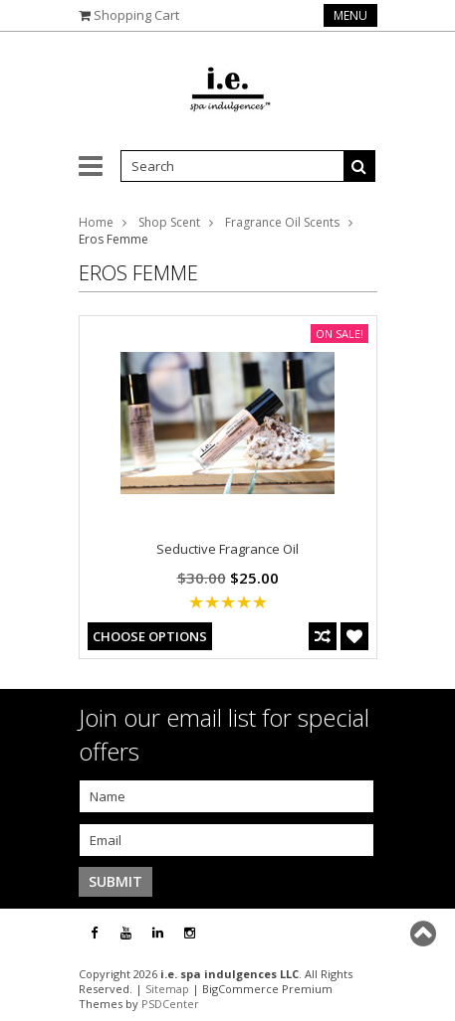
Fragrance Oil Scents (282, 222)
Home (96, 222)
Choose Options (150, 636)
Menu (350, 15)
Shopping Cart (136, 15)
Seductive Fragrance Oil (227, 549)
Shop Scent (169, 222)
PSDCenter (170, 1003)
